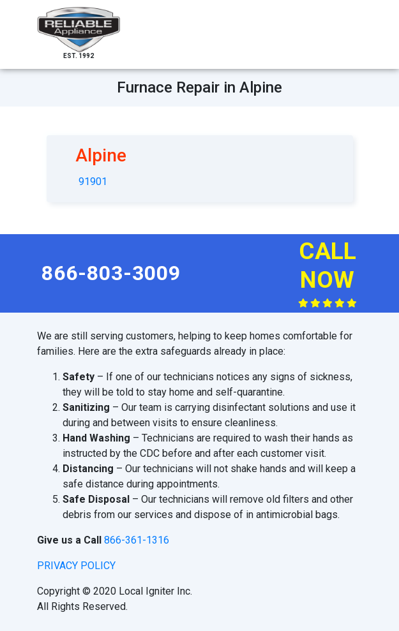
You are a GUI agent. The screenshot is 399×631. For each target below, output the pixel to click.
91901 (93, 181)
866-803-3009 (111, 273)
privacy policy (76, 566)
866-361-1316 (136, 540)
